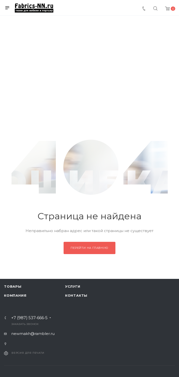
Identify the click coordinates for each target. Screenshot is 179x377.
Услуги (72, 286)
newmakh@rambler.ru (33, 333)
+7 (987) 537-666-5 (29, 318)
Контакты (76, 295)
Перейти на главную (89, 248)
